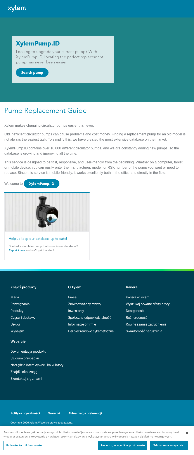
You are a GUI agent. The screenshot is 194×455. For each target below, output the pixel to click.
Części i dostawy (22, 317)
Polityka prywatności (25, 413)
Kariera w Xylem (137, 297)
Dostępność (135, 311)
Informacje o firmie (82, 324)
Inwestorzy (76, 311)
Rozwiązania (19, 304)
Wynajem (17, 331)
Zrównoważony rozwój (84, 304)
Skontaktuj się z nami (26, 378)
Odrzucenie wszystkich (168, 447)
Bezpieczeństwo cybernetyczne (91, 331)
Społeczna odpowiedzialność (89, 317)
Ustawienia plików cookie (24, 447)
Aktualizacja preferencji (85, 413)
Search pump (32, 72)
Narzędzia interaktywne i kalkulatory (36, 365)
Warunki (54, 413)
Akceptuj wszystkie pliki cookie (123, 447)
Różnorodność (136, 317)
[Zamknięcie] (187, 434)
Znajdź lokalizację (23, 372)
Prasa (72, 297)
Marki (14, 297)
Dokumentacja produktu (28, 351)
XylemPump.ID (41, 184)
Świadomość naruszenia (144, 331)
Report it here (17, 250)
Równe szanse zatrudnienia (146, 324)
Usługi (15, 324)
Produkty (16, 311)
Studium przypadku (24, 358)
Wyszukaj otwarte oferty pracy (148, 304)
